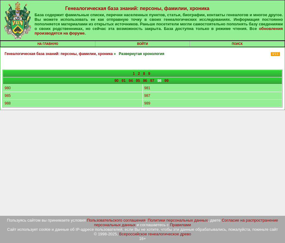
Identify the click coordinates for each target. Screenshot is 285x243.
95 (138, 81)
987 (147, 96)
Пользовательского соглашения (116, 220)
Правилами (180, 225)
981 (147, 88)
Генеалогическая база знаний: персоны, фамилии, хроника (137, 8)
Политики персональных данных (178, 220)
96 (145, 81)
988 (8, 103)
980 (8, 88)
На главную (47, 44)
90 (116, 81)
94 (131, 81)
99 (166, 81)
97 (152, 81)
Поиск (237, 44)
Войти (142, 44)
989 (147, 103)
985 (8, 96)
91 (124, 81)
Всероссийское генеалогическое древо (155, 234)
